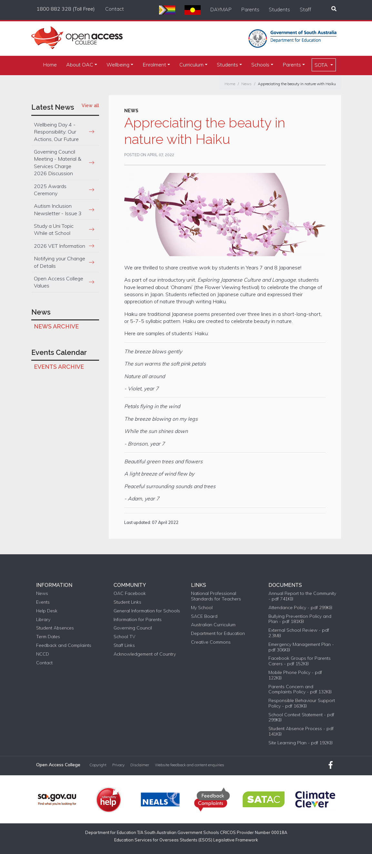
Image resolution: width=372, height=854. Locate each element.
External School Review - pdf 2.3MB (298, 633)
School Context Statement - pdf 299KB (301, 717)
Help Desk (46, 611)
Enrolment (154, 64)
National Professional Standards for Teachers (216, 596)
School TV (124, 636)
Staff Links (124, 645)
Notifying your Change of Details (59, 262)
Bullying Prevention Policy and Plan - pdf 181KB (299, 619)
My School (202, 607)
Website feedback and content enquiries (189, 765)
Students (279, 9)
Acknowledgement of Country (145, 654)
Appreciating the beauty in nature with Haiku (297, 83)
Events (43, 602)
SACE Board (204, 616)
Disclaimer (139, 765)
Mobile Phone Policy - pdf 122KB (295, 675)
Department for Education (218, 633)
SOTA (322, 65)
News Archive (56, 326)
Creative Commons (211, 642)
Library (43, 619)
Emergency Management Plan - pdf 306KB (301, 647)
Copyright (97, 765)
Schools (260, 64)
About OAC (79, 64)
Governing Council (133, 628)
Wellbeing (117, 64)
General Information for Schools (147, 611)
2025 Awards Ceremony (50, 189)
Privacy (118, 765)
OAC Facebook (130, 593)
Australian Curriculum (213, 625)
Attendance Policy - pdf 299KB (300, 607)
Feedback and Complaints (63, 645)
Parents (250, 9)
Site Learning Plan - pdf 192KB (300, 743)
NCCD (42, 654)
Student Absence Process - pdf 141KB (301, 731)
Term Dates (48, 636)
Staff (305, 9)
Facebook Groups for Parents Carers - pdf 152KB (299, 661)
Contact (114, 8)
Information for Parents (138, 619)
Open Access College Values (58, 282)
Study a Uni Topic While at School (54, 229)
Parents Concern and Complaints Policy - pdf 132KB (300, 689)
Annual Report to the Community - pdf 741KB (302, 596)
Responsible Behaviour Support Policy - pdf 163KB (301, 703)
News (246, 83)
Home (50, 64)
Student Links (127, 602)
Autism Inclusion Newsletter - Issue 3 (58, 209)
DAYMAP (221, 9)
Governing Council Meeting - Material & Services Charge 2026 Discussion (57, 162)
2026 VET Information (59, 246)
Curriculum (191, 64)
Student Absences (55, 628)
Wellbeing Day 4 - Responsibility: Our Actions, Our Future (56, 131)
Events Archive (59, 366)
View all (90, 105)
